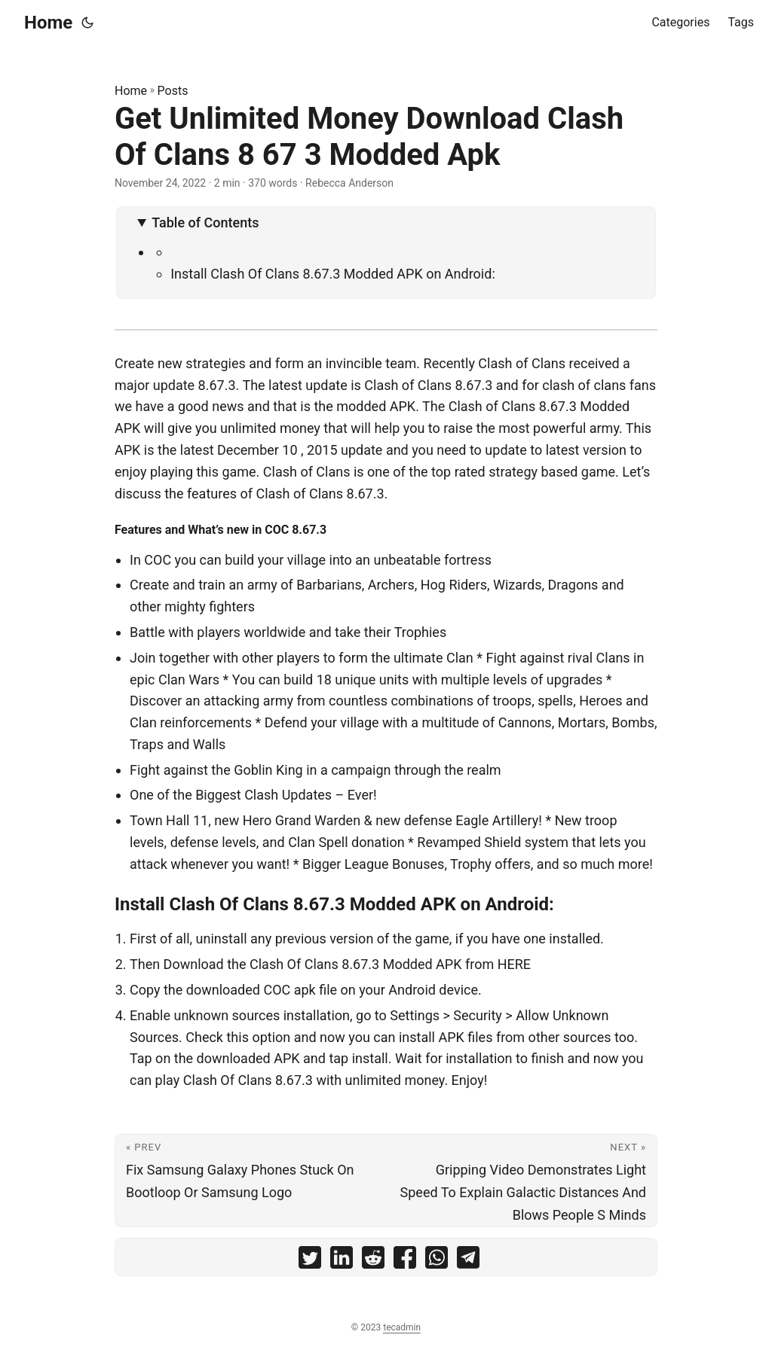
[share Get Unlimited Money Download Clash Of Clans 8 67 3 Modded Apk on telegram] (468, 1260)
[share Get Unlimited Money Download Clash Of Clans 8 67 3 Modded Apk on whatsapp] (436, 1260)
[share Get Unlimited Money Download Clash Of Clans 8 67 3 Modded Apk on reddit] (373, 1260)
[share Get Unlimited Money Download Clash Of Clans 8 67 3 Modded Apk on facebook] (405, 1260)
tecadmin (402, 1327)
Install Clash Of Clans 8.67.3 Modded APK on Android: (332, 274)
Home (48, 22)
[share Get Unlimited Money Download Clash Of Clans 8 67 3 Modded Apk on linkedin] (341, 1260)
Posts (173, 91)
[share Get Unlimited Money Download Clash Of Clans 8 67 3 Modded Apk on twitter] (310, 1260)
